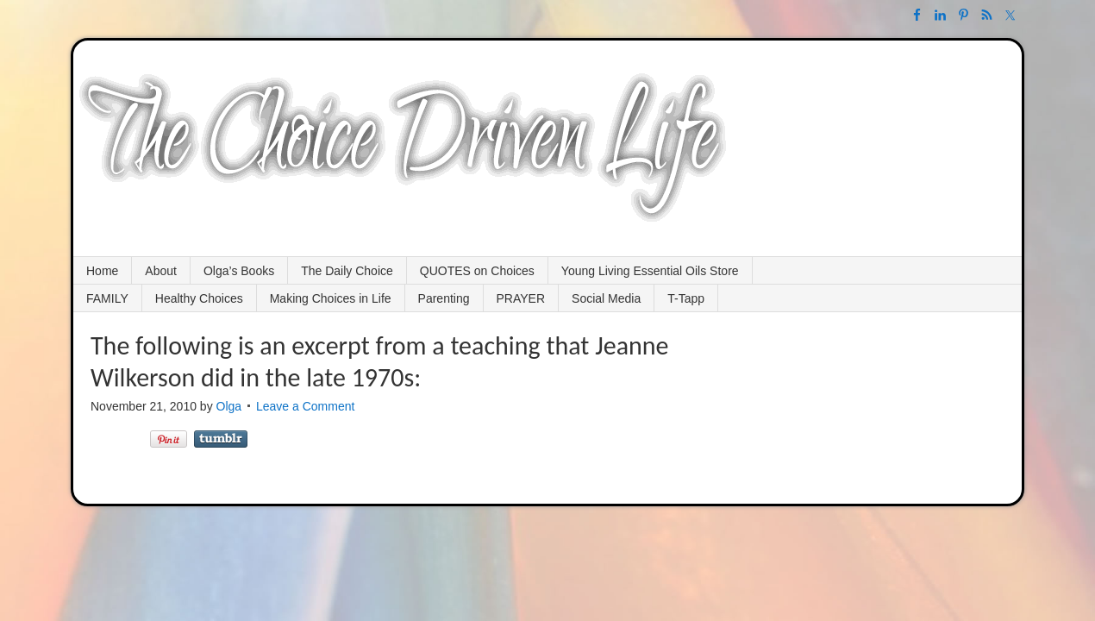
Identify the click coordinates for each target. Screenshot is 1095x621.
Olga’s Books (238, 271)
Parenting (444, 298)
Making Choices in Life (330, 298)
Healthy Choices (199, 298)
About (161, 271)
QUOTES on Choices (477, 271)
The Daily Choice (347, 271)
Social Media (606, 298)
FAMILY (107, 298)
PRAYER (521, 298)
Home (102, 271)
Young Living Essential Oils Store (650, 271)
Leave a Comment (305, 406)
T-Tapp (685, 298)
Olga (229, 406)
